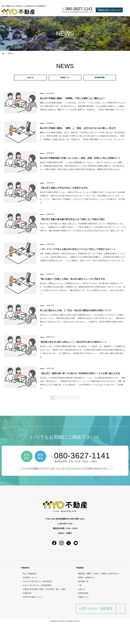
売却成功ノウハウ (30, 589)
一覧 (79, 597)
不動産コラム (83, 609)
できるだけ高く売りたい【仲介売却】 (37, 593)
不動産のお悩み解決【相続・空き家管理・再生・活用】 (44, 601)
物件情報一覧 (83, 593)
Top (3, 53)
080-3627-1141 (79, 6)
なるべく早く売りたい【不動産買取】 (37, 597)
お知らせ (81, 601)
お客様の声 (27, 605)
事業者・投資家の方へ (86, 589)
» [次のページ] (77, 406)
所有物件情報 (83, 605)
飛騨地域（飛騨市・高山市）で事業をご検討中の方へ (99, 585)
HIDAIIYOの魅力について (33, 609)
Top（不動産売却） (30, 585)
